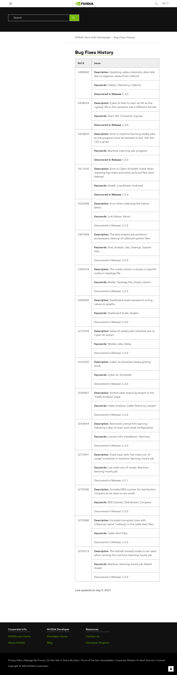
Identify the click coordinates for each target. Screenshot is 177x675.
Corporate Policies (125, 660)
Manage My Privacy (34, 660)
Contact (161, 660)
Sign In (165, 3)
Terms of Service (90, 660)
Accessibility (107, 660)
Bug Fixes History (124, 37)
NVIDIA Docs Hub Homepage (92, 37)
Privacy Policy (15, 660)
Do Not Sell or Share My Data (63, 660)
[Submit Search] (74, 18)
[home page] (84, 3)
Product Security (146, 660)
